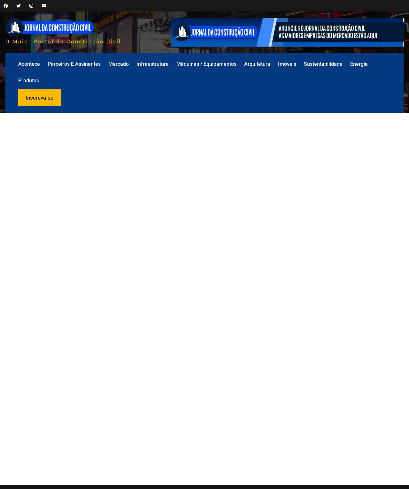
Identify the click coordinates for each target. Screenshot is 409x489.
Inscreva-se (39, 97)
